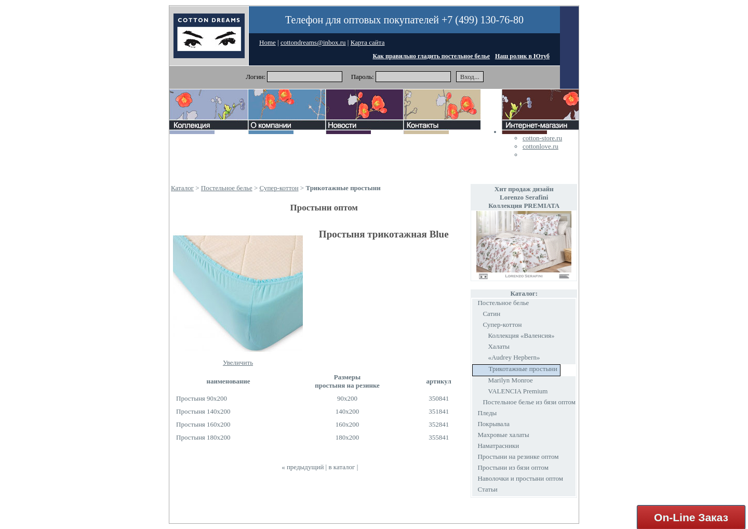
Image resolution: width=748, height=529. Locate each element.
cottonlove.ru (540, 146)
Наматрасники (498, 445)
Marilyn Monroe (510, 380)
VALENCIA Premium (517, 391)
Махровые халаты (503, 435)
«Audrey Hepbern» (514, 357)
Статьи (487, 489)
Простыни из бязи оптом (512, 467)
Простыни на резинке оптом (517, 456)
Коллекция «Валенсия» (521, 335)
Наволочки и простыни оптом (520, 478)
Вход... (469, 77)
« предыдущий (303, 467)
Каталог (182, 188)
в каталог (341, 467)
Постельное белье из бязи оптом (529, 402)
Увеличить (238, 362)
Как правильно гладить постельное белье (431, 56)
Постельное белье (226, 188)
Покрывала (493, 424)
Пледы (487, 413)
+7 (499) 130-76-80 (483, 19)
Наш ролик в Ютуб (522, 56)
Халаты (499, 346)
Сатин (491, 314)
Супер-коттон (279, 188)
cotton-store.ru (542, 138)
